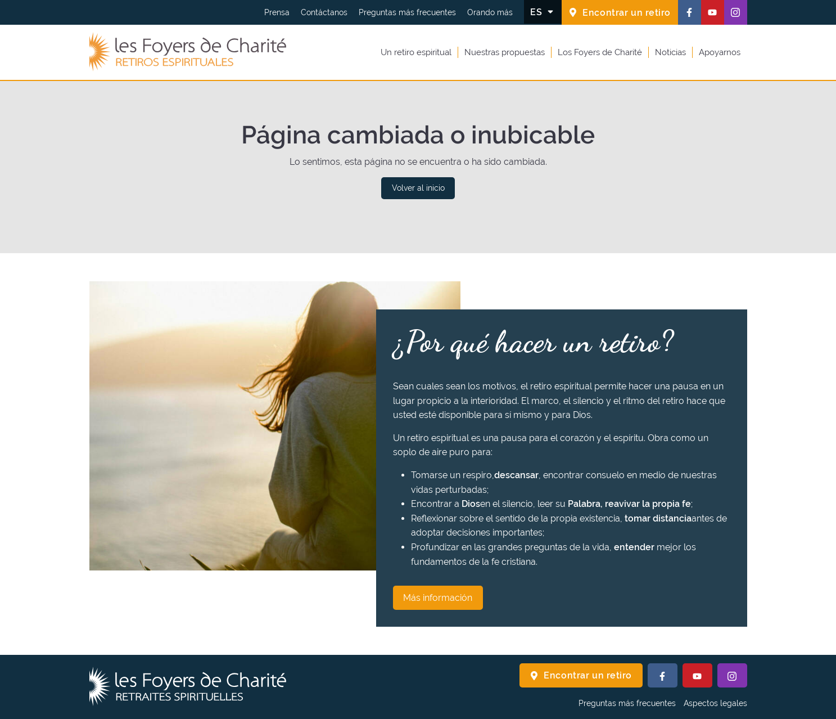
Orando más (490, 12)
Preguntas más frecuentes (407, 12)
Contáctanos (324, 12)
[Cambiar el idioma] (543, 12)
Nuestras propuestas (504, 52)
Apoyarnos (719, 52)
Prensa (277, 12)
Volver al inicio (418, 187)
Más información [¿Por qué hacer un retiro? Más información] (437, 597)
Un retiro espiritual (416, 52)
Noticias (670, 52)
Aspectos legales (715, 703)
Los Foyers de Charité (600, 52)
